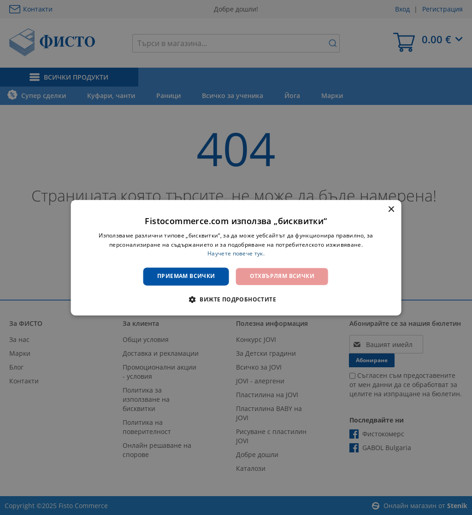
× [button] (390, 209)
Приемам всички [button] (186, 276)
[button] (236, 299)
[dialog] (236, 257)
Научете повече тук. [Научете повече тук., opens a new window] (236, 254)
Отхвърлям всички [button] (282, 276)
